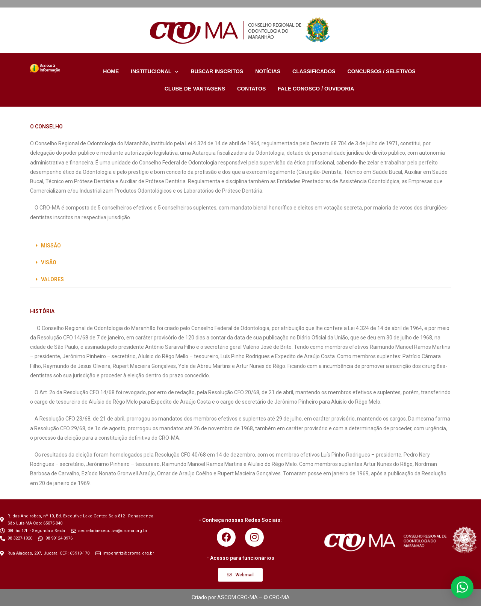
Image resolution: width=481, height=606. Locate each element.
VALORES (52, 279)
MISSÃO (51, 246)
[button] (240, 575)
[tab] (240, 245)
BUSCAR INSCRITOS (217, 71)
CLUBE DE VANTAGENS (195, 89)
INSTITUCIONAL (154, 71)
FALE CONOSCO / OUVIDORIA (316, 89)
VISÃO (48, 262)
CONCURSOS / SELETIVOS (381, 71)
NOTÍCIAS (267, 71)
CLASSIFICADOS (313, 71)
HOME (111, 71)
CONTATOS (251, 89)
